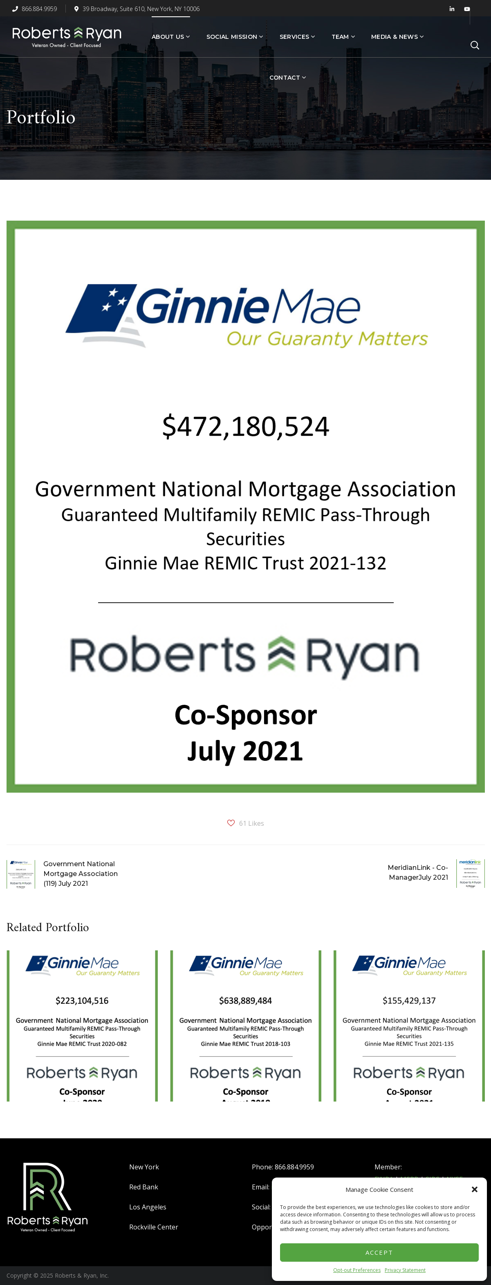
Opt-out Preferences (357, 1270)
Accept (379, 1252)
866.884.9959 (34, 9)
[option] (82, 1032)
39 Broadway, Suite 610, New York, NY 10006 (137, 9)
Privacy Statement (405, 1270)
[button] (475, 1189)
